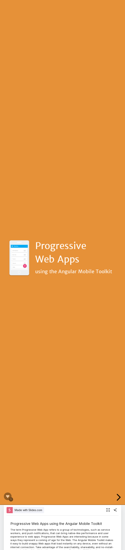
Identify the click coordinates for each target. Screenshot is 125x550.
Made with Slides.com (28, 510)
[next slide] (119, 497)
